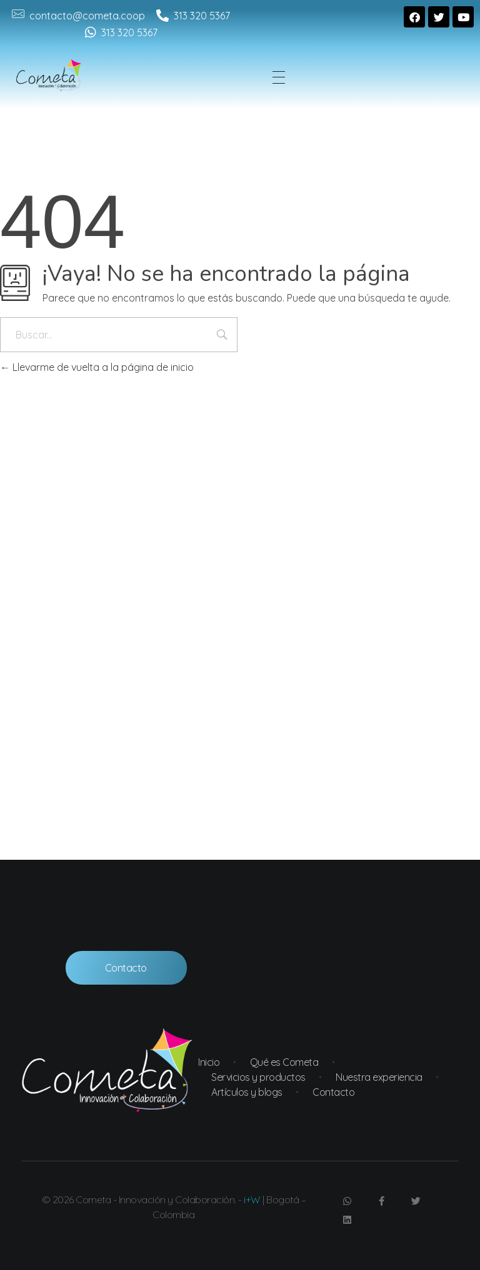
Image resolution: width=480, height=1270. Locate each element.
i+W (252, 1199)
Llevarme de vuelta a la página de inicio (97, 367)
